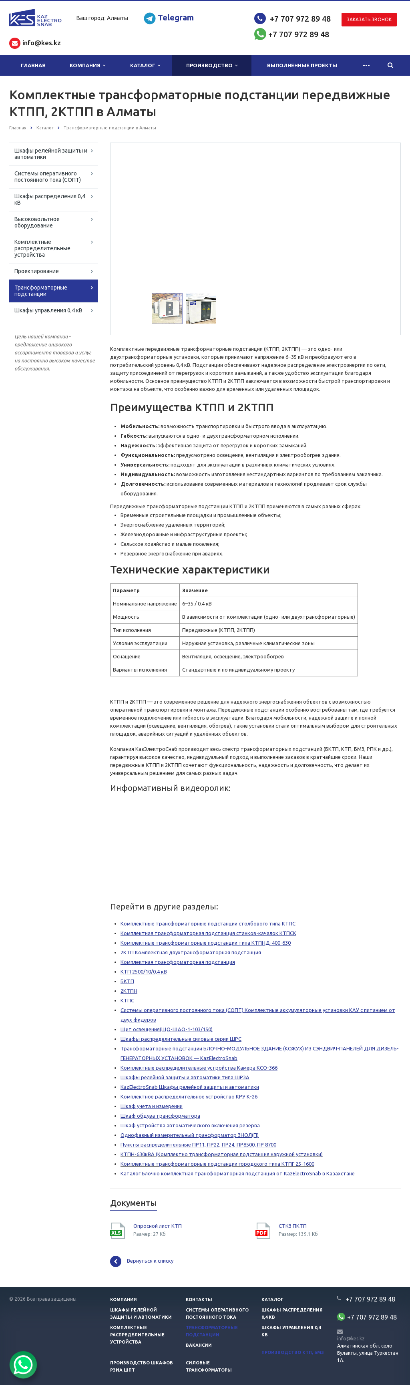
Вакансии (199, 1346)
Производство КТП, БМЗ (292, 1353)
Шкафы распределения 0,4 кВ (49, 199)
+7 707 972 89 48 (300, 18)
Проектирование (36, 271)
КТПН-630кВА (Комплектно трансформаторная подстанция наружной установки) (222, 1155)
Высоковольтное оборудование (37, 222)
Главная (33, 65)
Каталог (145, 65)
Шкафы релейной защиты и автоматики (50, 153)
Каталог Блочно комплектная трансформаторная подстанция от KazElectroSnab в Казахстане (238, 1174)
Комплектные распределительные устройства (42, 248)
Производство (211, 65)
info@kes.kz (351, 1339)
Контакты (199, 1300)
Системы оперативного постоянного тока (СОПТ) (47, 176)
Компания (87, 65)
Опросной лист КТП (157, 1227)
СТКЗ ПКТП (293, 1227)
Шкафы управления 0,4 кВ (48, 310)
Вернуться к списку (141, 1262)
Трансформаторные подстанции (40, 290)
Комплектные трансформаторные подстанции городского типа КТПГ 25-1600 (217, 1165)
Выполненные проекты (302, 65)
